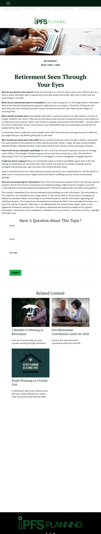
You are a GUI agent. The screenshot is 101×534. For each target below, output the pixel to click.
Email (12, 239)
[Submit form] (15, 273)
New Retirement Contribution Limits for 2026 (70, 332)
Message (14, 252)
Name (12, 225)
